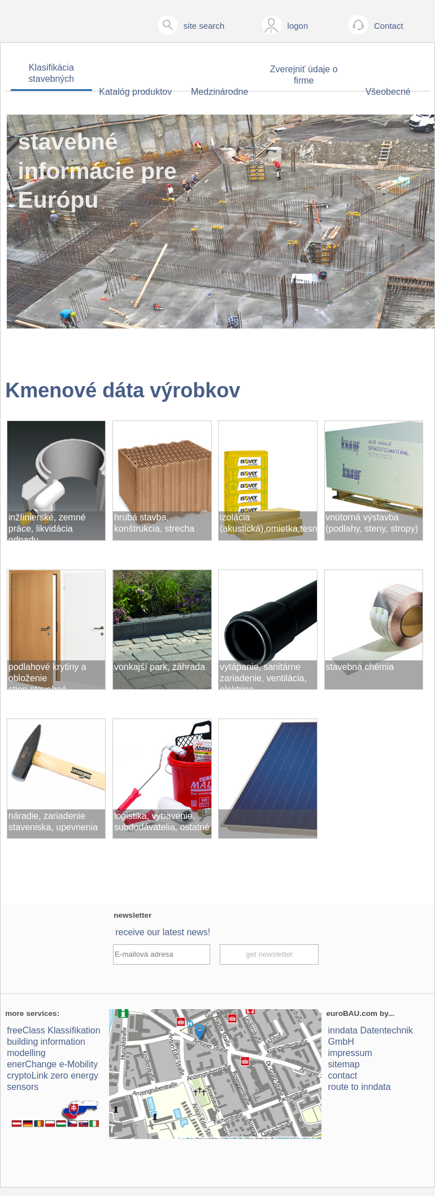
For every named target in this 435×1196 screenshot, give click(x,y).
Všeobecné (388, 92)
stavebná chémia (359, 667)
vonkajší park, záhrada (159, 667)
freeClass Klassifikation (53, 1030)
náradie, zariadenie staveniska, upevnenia (53, 821)
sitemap (344, 1064)
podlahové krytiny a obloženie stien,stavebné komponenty (47, 676)
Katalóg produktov (135, 92)
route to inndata (359, 1087)
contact (343, 1075)
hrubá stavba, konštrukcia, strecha (154, 522)
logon (298, 25)
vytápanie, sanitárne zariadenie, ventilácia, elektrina (263, 676)
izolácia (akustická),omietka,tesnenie (268, 522)
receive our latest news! (162, 932)
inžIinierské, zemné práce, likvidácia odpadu (47, 526)
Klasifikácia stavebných (51, 73)
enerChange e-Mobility (52, 1064)
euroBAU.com (352, 1013)
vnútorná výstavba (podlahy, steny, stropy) (371, 522)
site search (204, 25)
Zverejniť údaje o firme (304, 74)
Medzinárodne (219, 92)
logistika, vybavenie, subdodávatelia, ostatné (162, 821)
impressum (350, 1053)
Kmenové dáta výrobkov (122, 390)
